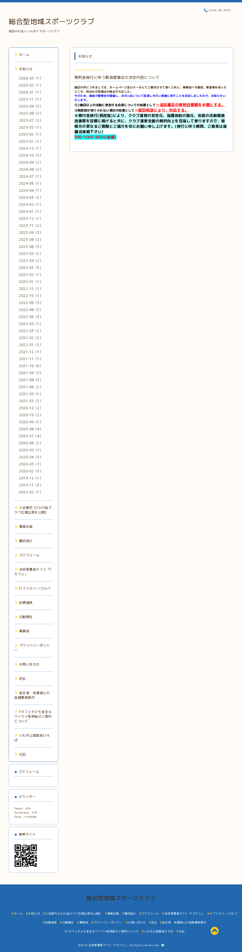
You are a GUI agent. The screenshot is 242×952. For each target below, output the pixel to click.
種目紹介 (24, 541)
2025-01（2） (31, 141)
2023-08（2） (31, 239)
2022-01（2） (31, 345)
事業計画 (24, 526)
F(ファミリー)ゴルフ (33, 588)
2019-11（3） (31, 485)
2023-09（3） (31, 232)
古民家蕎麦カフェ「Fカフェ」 (108, 945)
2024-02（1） (31, 204)
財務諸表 (24, 602)
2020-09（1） (31, 422)
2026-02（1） (31, 85)
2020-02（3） (31, 471)
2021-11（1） (31, 359)
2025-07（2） (31, 120)
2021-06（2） (31, 387)
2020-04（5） (31, 457)
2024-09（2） (31, 162)
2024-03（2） (31, 197)
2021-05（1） (31, 394)
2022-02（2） (31, 338)
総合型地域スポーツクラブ (51, 21)
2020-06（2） (31, 443)
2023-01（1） (31, 281)
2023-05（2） (31, 253)
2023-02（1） (31, 274)
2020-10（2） (31, 415)
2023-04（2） (31, 260)
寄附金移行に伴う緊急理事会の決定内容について (116, 77)
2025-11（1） (31, 99)
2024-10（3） (31, 155)
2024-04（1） (31, 190)
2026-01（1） (31, 92)
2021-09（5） (31, 373)
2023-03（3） (31, 267)
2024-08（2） (31, 169)
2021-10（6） (31, 366)
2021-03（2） (31, 401)
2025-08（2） (31, 113)
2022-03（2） (31, 331)
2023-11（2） (31, 225)
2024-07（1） (31, 176)
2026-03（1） (31, 78)
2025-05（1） (31, 127)
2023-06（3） (31, 246)
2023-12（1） (31, 218)
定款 (20, 678)
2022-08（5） (31, 310)
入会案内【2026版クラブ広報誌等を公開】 (33, 509)
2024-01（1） (31, 211)
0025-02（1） (31, 492)
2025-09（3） (31, 106)
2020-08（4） (31, 429)
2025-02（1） (31, 134)
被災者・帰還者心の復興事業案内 (32, 695)
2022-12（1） (31, 288)
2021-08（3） (31, 380)
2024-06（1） (31, 183)
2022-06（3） (31, 317)
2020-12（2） (31, 408)
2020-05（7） (31, 450)
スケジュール (27, 555)
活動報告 (24, 617)
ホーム (22, 54)
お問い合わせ (27, 664)
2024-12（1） (31, 148)
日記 (20, 754)
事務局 (22, 631)
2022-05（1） (31, 324)
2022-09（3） (31, 302)
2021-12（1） (31, 352)
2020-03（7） (31, 464)
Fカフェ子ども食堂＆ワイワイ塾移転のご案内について (33, 716)
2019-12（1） (31, 478)
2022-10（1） (31, 295)
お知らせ (24, 69)
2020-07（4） (31, 436)
